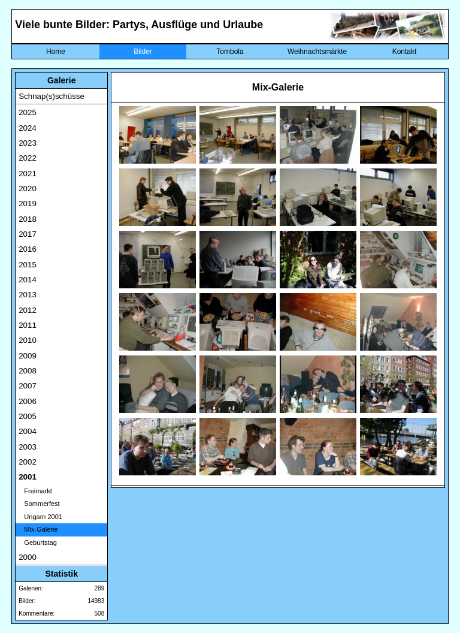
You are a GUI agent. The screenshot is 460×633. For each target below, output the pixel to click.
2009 (28, 355)
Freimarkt (35, 491)
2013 (28, 294)
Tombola (229, 51)
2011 (28, 325)
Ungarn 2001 (40, 516)
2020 (28, 188)
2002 (28, 461)
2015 (28, 264)
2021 (28, 173)
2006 (28, 401)
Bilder (143, 51)
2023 (28, 142)
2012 (28, 310)
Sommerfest (39, 503)
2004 (28, 431)
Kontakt (404, 51)
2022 (28, 157)
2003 (28, 446)
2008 (28, 370)
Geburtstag (38, 542)
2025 (28, 112)
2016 (28, 249)
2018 (28, 219)
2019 (28, 203)
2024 (28, 127)
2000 (28, 557)
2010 (28, 340)
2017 (28, 234)
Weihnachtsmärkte (317, 51)
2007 (28, 385)
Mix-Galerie (38, 529)
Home (55, 51)
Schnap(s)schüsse (51, 96)
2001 (28, 476)
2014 (28, 279)
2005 (28, 416)
